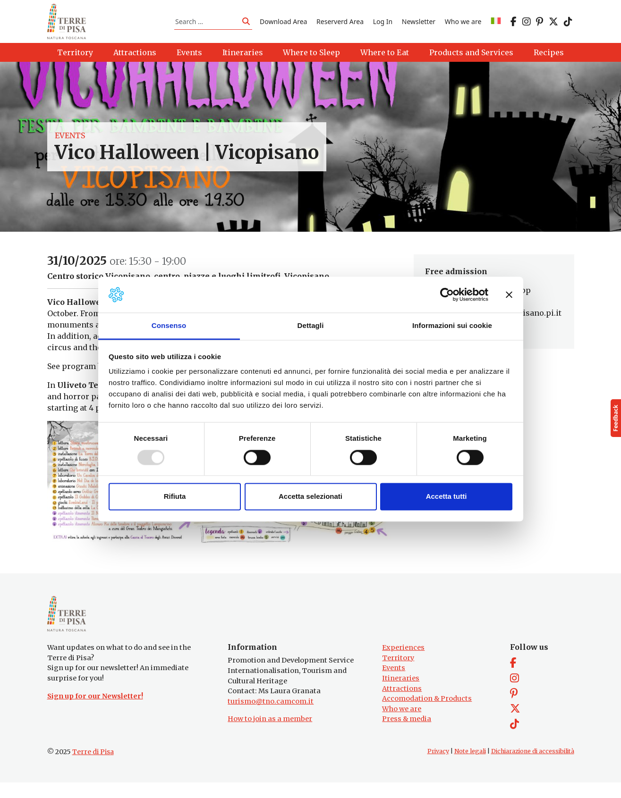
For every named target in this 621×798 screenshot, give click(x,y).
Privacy (438, 766)
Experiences (403, 663)
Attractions (402, 703)
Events (70, 143)
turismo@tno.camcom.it (271, 716)
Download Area (283, 25)
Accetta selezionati (310, 497)
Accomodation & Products (427, 714)
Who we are (463, 25)
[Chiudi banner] (509, 294)
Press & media (406, 734)
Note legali (470, 766)
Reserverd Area (340, 25)
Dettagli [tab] (311, 326)
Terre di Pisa (93, 767)
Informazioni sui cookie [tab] (452, 326)
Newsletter (418, 25)
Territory (398, 673)
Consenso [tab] (169, 326)
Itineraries (400, 693)
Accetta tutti (446, 497)
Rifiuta (175, 497)
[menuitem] (496, 25)
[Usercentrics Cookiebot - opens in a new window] (447, 294)
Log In (382, 25)
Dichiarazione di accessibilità (532, 766)
